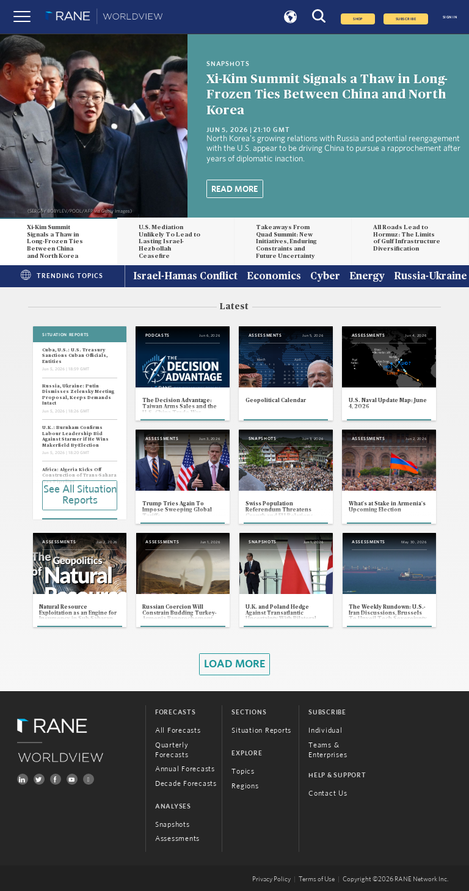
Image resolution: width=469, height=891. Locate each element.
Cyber (325, 277)
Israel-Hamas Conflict (185, 277)
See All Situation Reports (80, 495)
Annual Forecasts (185, 768)
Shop (358, 19)
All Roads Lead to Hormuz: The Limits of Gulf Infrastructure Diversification (406, 238)
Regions (244, 786)
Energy (367, 277)
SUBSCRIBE (406, 19)
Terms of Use (317, 879)
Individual (325, 730)
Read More (234, 189)
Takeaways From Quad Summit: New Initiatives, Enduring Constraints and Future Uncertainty (286, 241)
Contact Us (327, 793)
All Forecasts (178, 730)
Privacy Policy (271, 879)
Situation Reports (261, 730)
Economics (274, 277)
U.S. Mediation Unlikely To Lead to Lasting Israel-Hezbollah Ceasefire (169, 241)
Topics (243, 771)
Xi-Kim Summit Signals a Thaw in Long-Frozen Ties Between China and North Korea (327, 94)
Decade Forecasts (186, 783)
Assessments (177, 838)
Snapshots (172, 824)
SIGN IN (450, 17)
